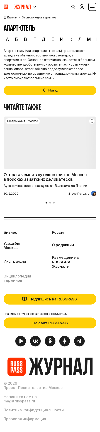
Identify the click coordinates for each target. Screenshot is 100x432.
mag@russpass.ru (19, 401)
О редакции (63, 245)
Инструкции (15, 261)
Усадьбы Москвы (12, 245)
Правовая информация (25, 419)
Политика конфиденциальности (34, 410)
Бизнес (10, 232)
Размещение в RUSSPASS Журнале (65, 261)
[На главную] (6, 7)
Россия (58, 232)
